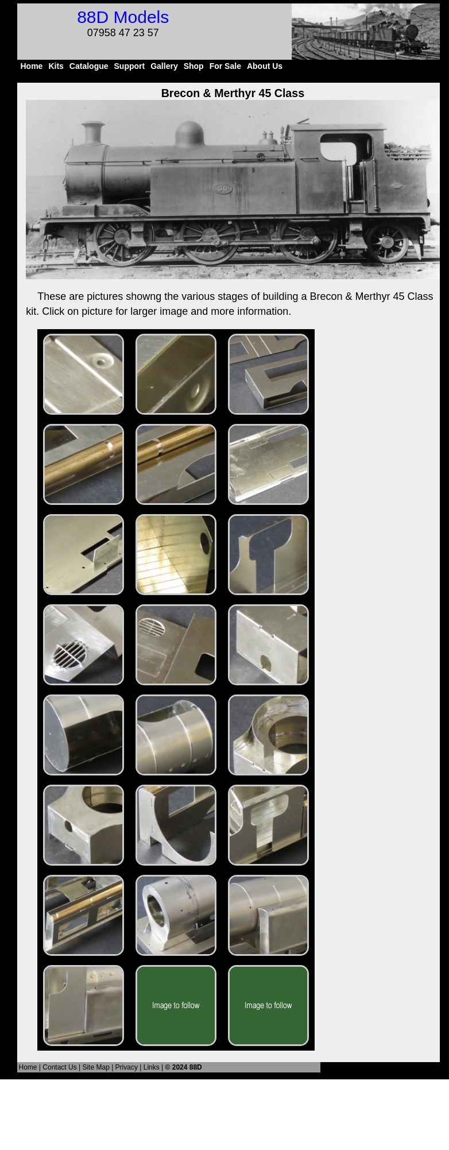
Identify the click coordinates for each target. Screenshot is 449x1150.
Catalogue (89, 66)
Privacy (126, 1067)
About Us (264, 66)
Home (31, 66)
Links (152, 1067)
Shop (194, 66)
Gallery (163, 66)
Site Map (95, 1067)
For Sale (225, 66)
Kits (55, 66)
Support (129, 66)
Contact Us (59, 1067)
